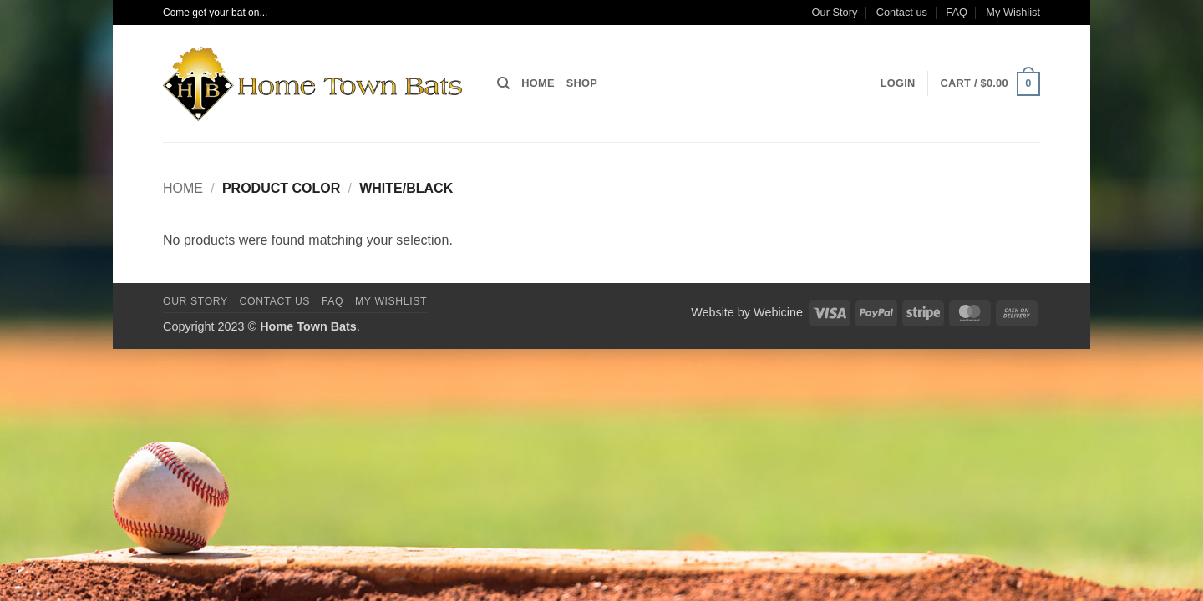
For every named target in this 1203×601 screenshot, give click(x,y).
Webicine (778, 312)
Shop (581, 83)
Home (537, 83)
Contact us (901, 12)
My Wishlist (1013, 12)
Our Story (835, 12)
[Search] (503, 83)
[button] (898, 83)
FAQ (956, 12)
